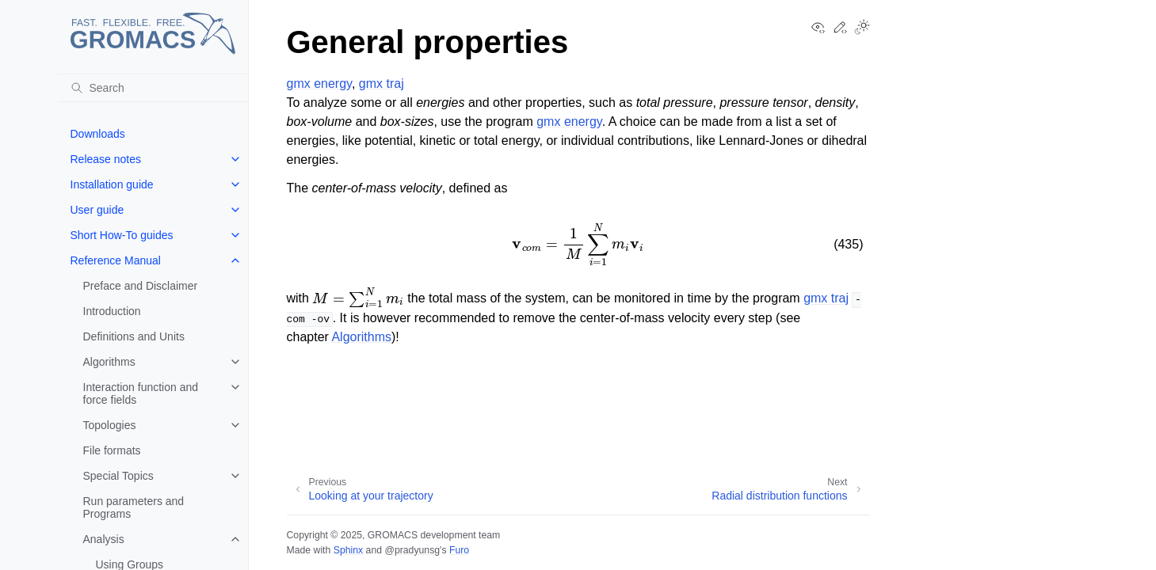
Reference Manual (116, 260)
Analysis (103, 539)
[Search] (153, 88)
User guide (97, 209)
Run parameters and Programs (134, 507)
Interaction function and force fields (141, 393)
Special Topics (118, 475)
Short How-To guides (122, 235)
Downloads (98, 133)
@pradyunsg (412, 550)
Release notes (106, 159)
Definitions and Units (134, 336)
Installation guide (112, 184)
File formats (112, 450)
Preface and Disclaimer (140, 285)
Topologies (109, 425)
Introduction (112, 311)
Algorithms (109, 361)
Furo (459, 550)
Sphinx (348, 550)
